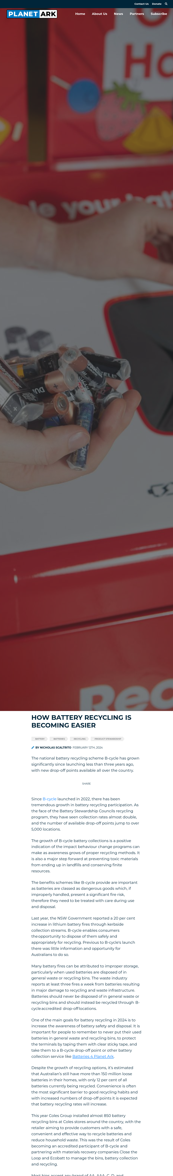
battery (40, 739)
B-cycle (49, 799)
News (118, 14)
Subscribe (159, 14)
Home (80, 14)
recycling (80, 739)
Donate (157, 3)
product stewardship (108, 739)
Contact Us (141, 3)
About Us (99, 14)
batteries (59, 739)
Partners (137, 14)
